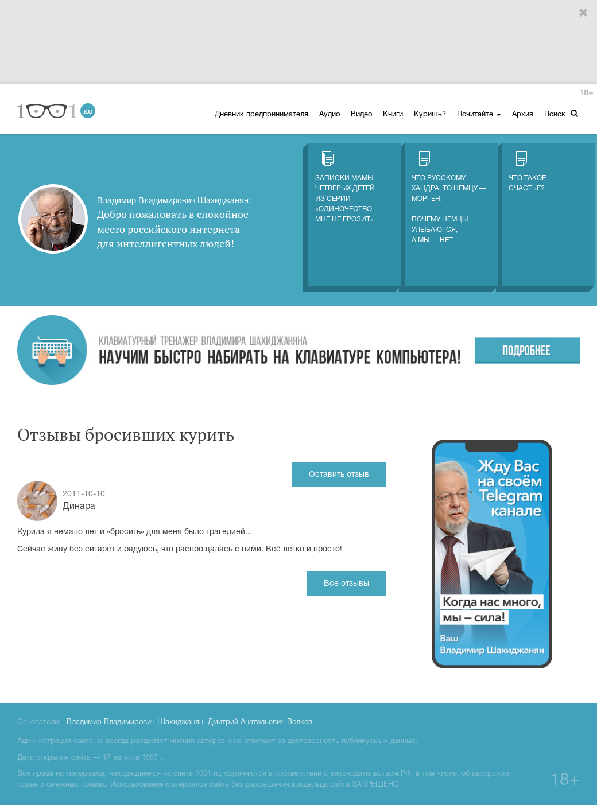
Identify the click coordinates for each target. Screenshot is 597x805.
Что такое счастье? (527, 171)
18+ (586, 93)
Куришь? (430, 114)
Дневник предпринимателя (261, 114)
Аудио (329, 114)
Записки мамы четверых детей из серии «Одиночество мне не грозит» (345, 187)
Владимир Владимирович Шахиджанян (135, 722)
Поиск (561, 114)
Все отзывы (346, 584)
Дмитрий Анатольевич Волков (260, 722)
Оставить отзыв (339, 475)
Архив (522, 114)
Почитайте (479, 114)
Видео (361, 114)
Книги (393, 114)
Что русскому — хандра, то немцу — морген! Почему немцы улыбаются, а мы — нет (449, 197)
